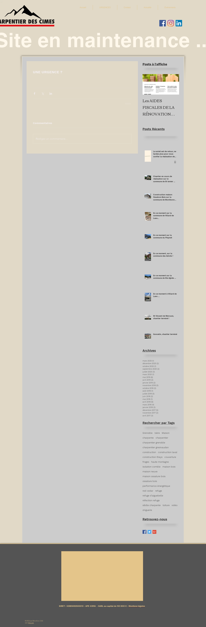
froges (146, 461)
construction (149, 452)
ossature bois (150, 481)
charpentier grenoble (154, 442)
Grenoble (148, 433)
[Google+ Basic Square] (154, 532)
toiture (166, 505)
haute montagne (160, 461)
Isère (157, 433)
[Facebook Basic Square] (144, 532)
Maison (165, 433)
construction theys (152, 457)
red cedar (148, 490)
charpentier (162, 437)
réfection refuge (151, 500)
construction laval (167, 452)
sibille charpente (152, 505)
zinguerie (147, 510)
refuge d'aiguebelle (153, 495)
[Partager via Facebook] (34, 93)
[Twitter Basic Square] (149, 532)
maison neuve (150, 471)
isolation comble (151, 466)
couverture (170, 457)
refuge (158, 490)
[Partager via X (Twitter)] (42, 93)
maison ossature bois (154, 476)
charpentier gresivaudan (156, 447)
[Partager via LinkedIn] (50, 93)
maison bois (168, 466)
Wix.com (31, 623)
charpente (148, 437)
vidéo (174, 505)
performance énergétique (156, 486)
